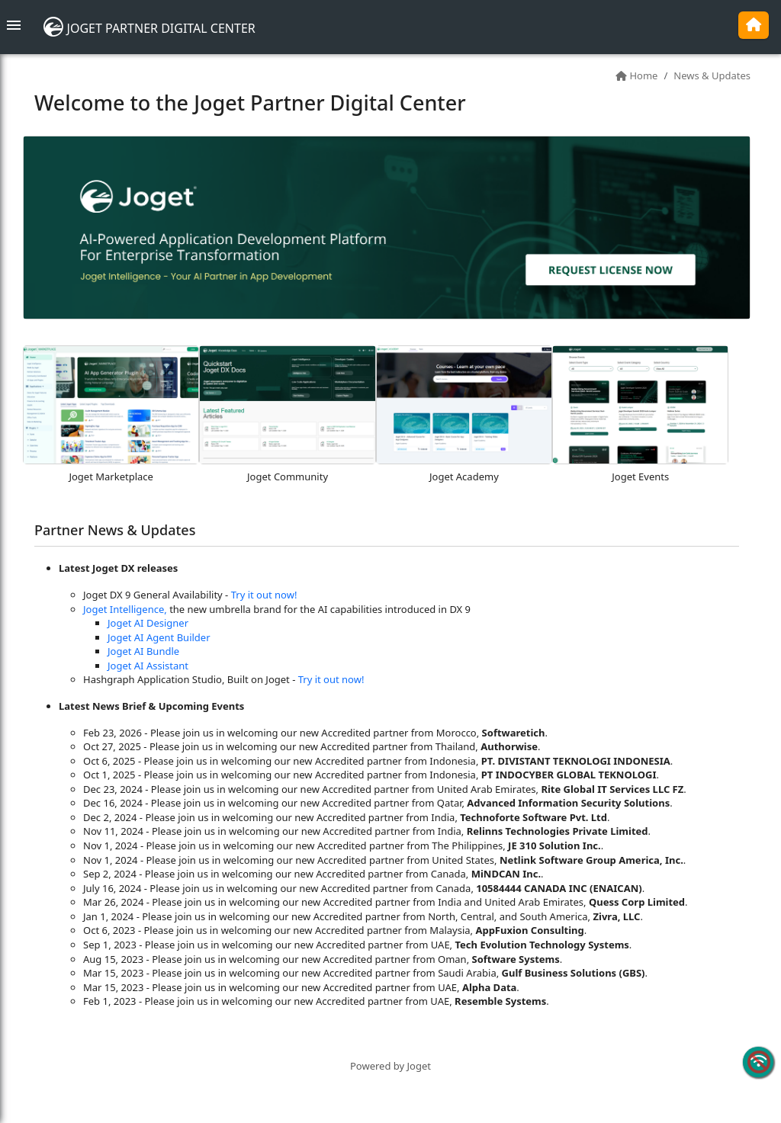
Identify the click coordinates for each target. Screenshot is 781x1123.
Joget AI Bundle (143, 651)
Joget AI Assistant (148, 665)
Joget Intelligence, (125, 609)
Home (643, 75)
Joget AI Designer (148, 623)
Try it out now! (264, 595)
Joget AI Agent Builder (159, 637)
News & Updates (711, 75)
